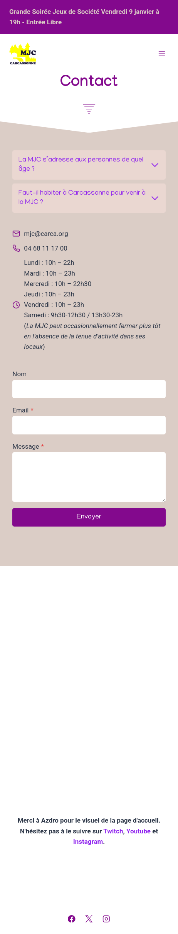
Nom (19, 374)
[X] (88, 918)
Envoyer (89, 517)
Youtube (139, 831)
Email (22, 410)
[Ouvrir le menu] (161, 53)
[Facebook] (71, 918)
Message (28, 446)
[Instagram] (106, 918)
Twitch (113, 831)
